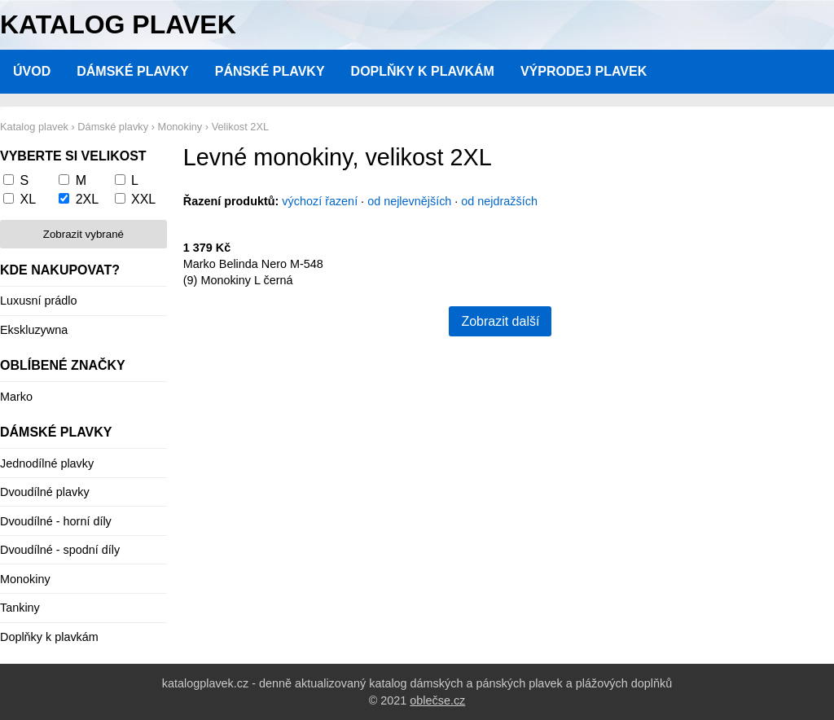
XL (28, 199)
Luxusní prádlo (38, 300)
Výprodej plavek (583, 71)
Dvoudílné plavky (45, 491)
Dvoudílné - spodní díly (60, 549)
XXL (143, 199)
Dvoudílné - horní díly (56, 521)
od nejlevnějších (409, 201)
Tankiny (20, 607)
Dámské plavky (133, 71)
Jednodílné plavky (47, 463)
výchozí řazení (320, 201)
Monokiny (25, 579)
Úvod (31, 71)
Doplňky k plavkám (422, 71)
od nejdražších (499, 201)
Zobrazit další (500, 321)
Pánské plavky (270, 71)
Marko (16, 396)
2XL (87, 199)
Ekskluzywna (34, 329)
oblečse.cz (437, 700)
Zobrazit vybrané (83, 234)
